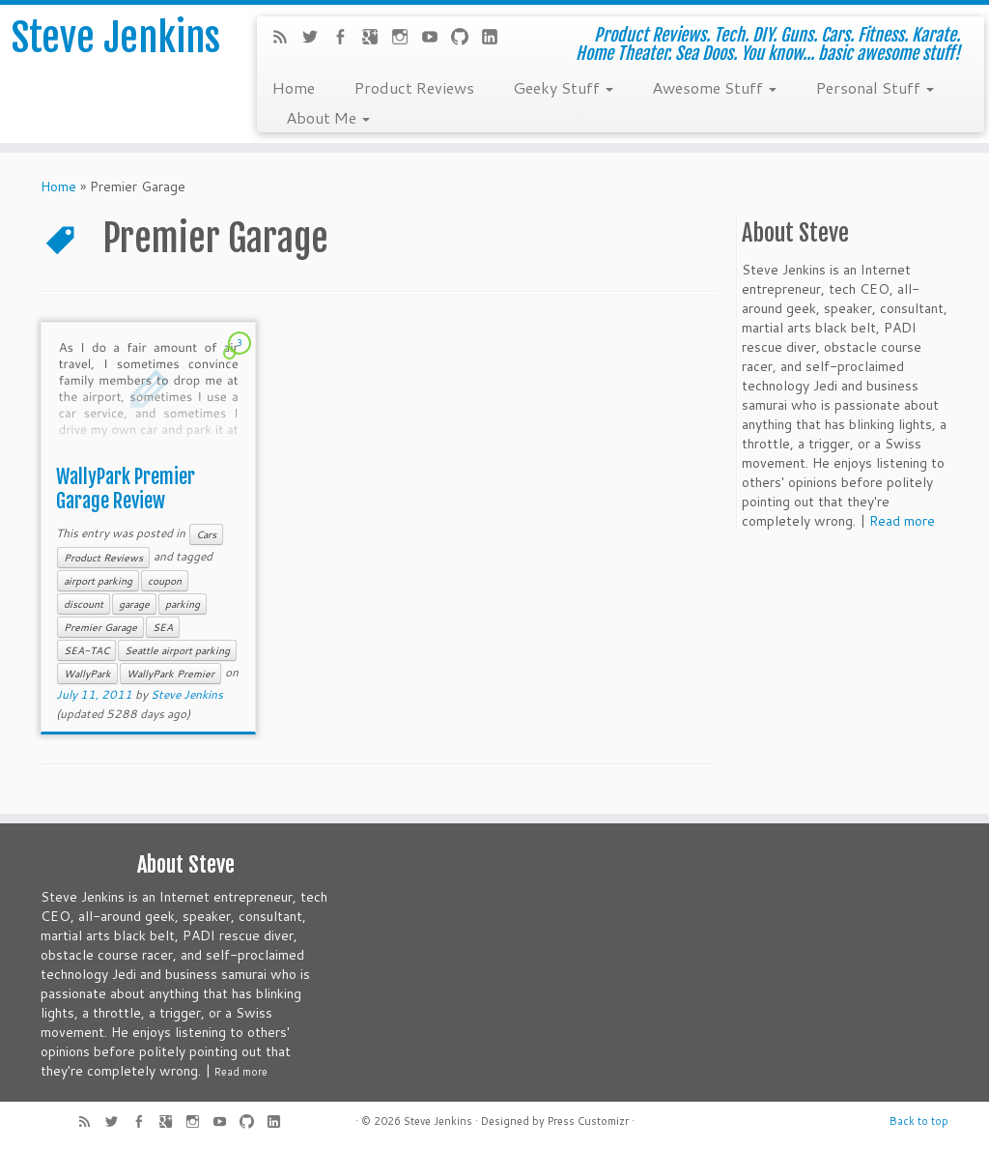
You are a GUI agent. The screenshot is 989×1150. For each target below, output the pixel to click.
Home (293, 87)
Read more (902, 521)
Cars (206, 534)
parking (182, 604)
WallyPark (87, 673)
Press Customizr (588, 1121)
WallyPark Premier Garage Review (125, 489)
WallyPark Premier (170, 673)
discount (83, 604)
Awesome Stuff (714, 87)
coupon (165, 581)
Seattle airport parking (177, 650)
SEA (163, 627)
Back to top (919, 1121)
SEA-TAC (86, 650)
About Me (328, 117)
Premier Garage (100, 627)
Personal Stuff (874, 87)
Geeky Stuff (563, 87)
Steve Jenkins (116, 37)
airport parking (98, 581)
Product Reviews (413, 87)
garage (134, 604)
